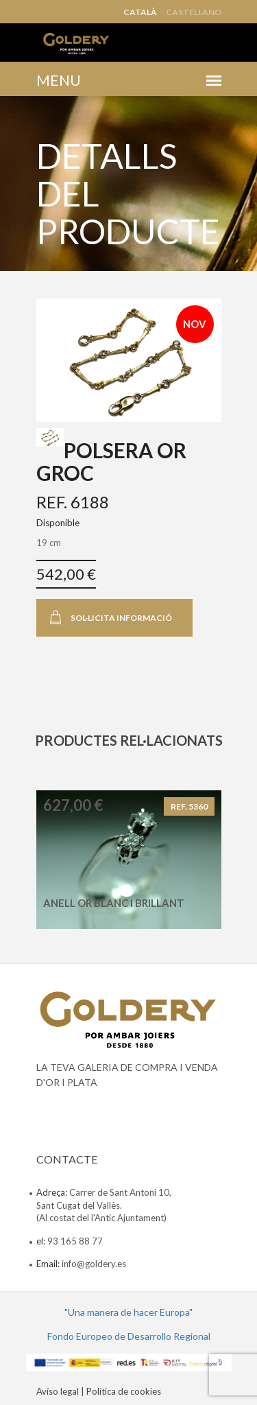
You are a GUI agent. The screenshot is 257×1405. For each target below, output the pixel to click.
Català (140, 12)
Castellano (193, 12)
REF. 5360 (189, 806)
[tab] (50, 437)
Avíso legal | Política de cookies (98, 1391)
